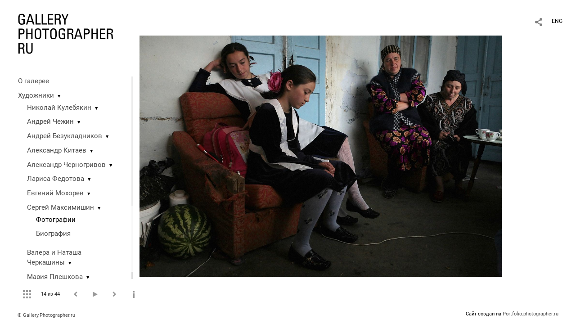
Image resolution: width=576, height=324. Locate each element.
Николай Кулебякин (59, 108)
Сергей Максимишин (60, 207)
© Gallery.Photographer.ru (46, 315)
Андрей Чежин (50, 121)
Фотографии (56, 220)
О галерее (33, 81)
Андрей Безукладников (64, 136)
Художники (36, 95)
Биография (53, 234)
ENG (557, 21)
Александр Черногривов (66, 165)
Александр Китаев (56, 150)
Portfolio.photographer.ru (530, 314)
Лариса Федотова (55, 179)
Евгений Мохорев (55, 193)
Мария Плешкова (55, 277)
